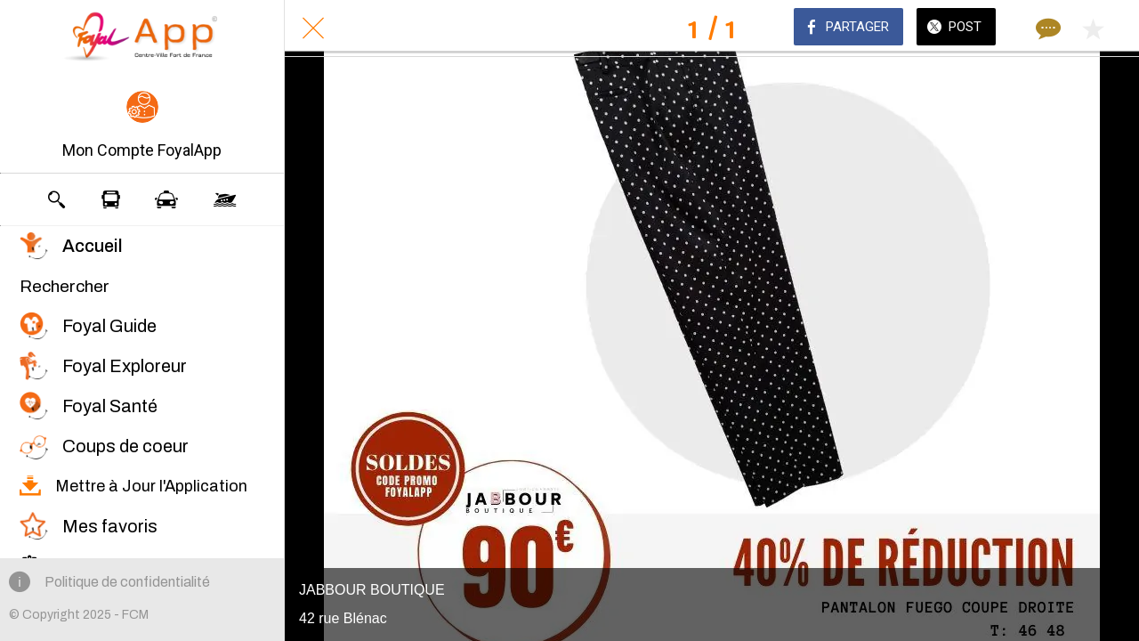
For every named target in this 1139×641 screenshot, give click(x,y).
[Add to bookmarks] (1092, 28)
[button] (142, 126)
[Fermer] (313, 28)
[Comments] (1046, 28)
